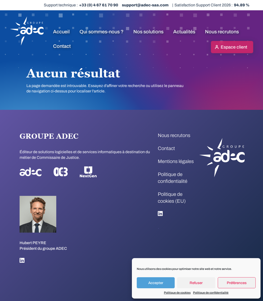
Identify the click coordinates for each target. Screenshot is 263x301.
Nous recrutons (222, 31)
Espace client (234, 47)
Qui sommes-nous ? (102, 31)
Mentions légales (176, 161)
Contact (62, 46)
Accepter (155, 283)
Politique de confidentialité (211, 292)
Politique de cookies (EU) (172, 197)
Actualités (184, 31)
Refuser (196, 283)
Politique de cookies (177, 292)
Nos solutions (148, 31)
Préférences (237, 283)
